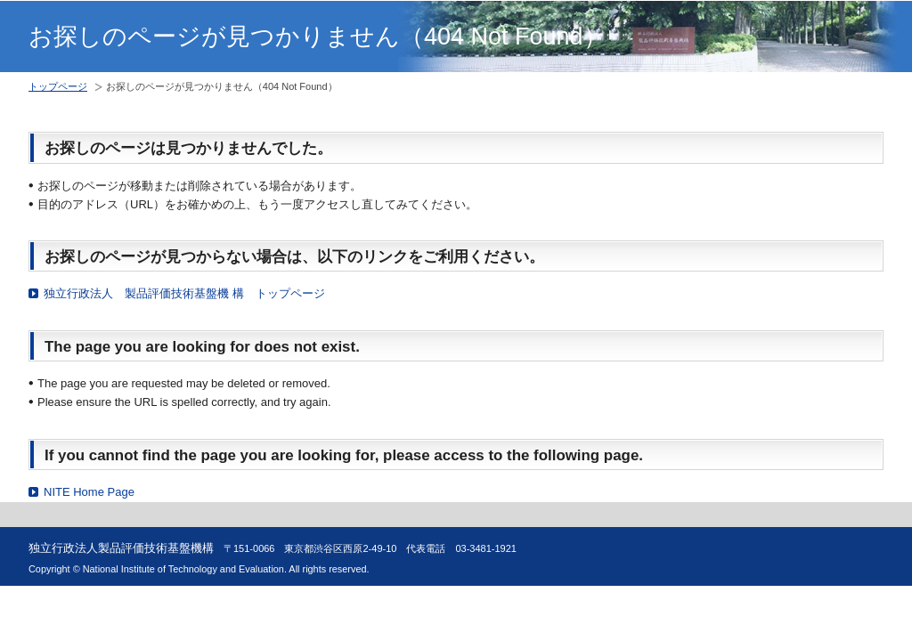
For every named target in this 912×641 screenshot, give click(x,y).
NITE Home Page (89, 492)
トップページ (57, 86)
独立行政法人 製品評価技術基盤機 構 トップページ (184, 293)
